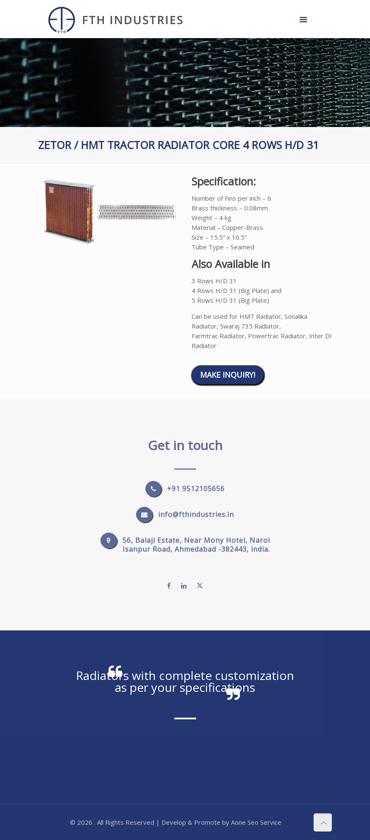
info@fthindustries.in (196, 514)
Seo (253, 822)
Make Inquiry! (227, 375)
